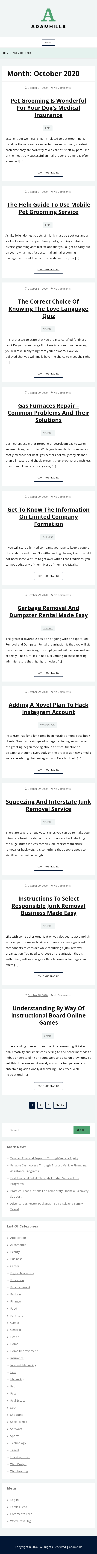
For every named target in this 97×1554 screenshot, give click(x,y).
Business (47, 537)
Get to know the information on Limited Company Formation (48, 517)
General (48, 329)
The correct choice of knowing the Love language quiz (48, 308)
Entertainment (20, 1287)
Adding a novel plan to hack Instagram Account (48, 708)
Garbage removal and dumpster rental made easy (48, 611)
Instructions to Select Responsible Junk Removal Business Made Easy (48, 906)
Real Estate (17, 1400)
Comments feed (21, 1514)
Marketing (17, 1379)
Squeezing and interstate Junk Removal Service (48, 805)
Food (13, 1308)
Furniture (16, 1315)
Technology (47, 725)
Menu (48, 42)
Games (48, 1035)
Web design (18, 1464)
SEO (13, 1407)
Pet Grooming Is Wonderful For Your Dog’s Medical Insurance (48, 108)
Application (18, 1238)
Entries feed (18, 1507)
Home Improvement (24, 1351)
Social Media (18, 1422)
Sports (14, 1436)
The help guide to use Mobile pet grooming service (48, 208)
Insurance (17, 1358)
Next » (60, 1105)
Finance (15, 1301)
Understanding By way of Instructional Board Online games (48, 1015)
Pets (47, 128)
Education (17, 1280)
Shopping (16, 1415)
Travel (14, 1450)
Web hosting (19, 1471)
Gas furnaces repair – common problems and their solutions (48, 413)
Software (16, 1429)
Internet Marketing (23, 1365)
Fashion (15, 1294)
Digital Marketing (22, 1273)
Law (13, 1372)
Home (14, 1344)
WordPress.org (20, 1521)
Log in (14, 1500)
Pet (12, 1386)
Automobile (18, 1245)
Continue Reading (50, 173)
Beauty (15, 1252)
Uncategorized (20, 1457)
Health (14, 1337)
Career (14, 1266)
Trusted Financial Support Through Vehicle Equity (44, 1158)
